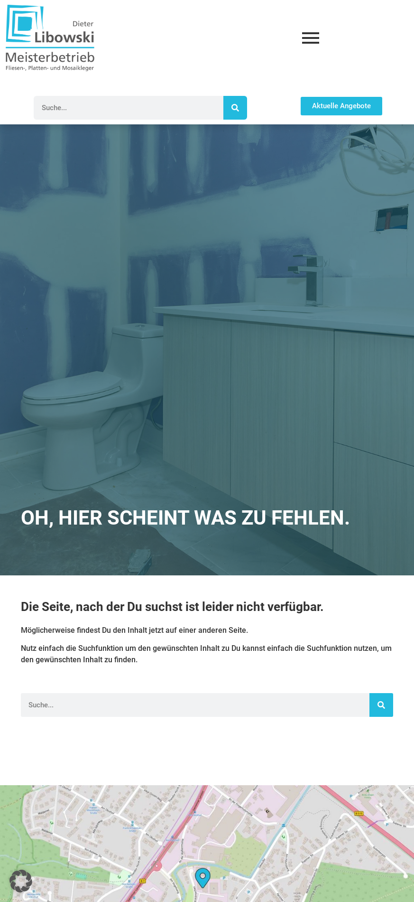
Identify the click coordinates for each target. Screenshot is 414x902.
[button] (21, 881)
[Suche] (235, 108)
